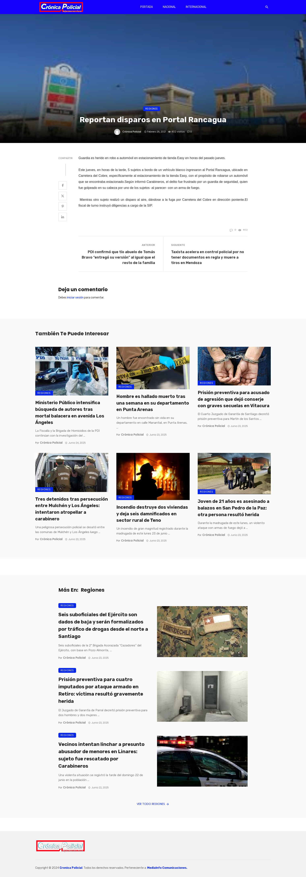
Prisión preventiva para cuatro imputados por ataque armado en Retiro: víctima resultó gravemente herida (100, 690)
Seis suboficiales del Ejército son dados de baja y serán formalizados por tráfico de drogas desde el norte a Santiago (103, 625)
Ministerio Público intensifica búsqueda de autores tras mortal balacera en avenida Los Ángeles (69, 412)
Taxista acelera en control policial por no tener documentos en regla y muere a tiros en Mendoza (207, 257)
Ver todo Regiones (153, 804)
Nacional (169, 7)
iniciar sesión (75, 297)
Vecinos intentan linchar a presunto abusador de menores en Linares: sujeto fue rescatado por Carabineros (101, 755)
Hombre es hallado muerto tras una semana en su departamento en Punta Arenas (152, 403)
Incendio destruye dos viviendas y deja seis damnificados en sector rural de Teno (152, 514)
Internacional (196, 7)
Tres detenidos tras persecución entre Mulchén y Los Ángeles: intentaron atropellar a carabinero (71, 509)
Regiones (151, 108)
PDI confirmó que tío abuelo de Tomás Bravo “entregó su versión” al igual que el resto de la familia (118, 257)
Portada (146, 7)
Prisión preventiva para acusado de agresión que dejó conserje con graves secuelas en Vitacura (234, 399)
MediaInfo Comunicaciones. (167, 868)
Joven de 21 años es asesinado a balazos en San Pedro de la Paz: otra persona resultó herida (233, 508)
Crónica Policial (131, 131)
